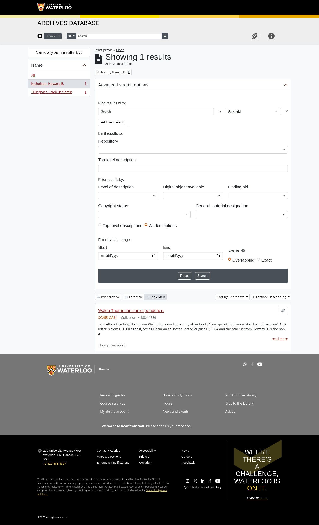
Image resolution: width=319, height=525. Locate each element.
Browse (52, 36)
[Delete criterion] (287, 111)
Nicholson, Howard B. (58, 84)
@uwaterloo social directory (202, 487)
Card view (133, 297)
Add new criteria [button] (112, 122)
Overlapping (243, 260)
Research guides (112, 395)
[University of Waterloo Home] (54, 7)
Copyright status (113, 206)
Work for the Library (240, 395)
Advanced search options (123, 85)
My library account (114, 411)
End (166, 247)
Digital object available (183, 187)
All (33, 75)
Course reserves (112, 403)
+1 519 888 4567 (54, 463)
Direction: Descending (270, 297)
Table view (155, 297)
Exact (266, 260)
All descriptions (163, 225)
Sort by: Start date (231, 297)
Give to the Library (239, 403)
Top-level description (117, 160)
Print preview (108, 297)
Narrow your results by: (59, 52)
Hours (167, 403)
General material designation (222, 206)
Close (120, 50)
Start (102, 247)
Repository (108, 141)
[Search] (119, 36)
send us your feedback (174, 426)
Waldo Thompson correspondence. (131, 310)
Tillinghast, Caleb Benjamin (58, 93)
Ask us (230, 411)
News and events (176, 411)
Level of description (116, 187)
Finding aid (238, 187)
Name (37, 65)
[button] (256, 36)
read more (280, 339)
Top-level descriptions (122, 225)
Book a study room (177, 395)
